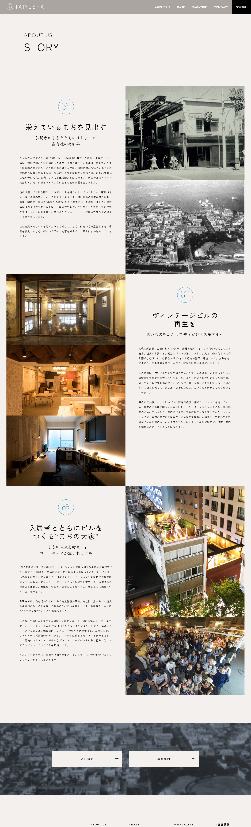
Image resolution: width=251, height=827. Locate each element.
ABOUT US (99, 824)
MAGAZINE (185, 824)
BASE (135, 824)
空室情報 (224, 824)
